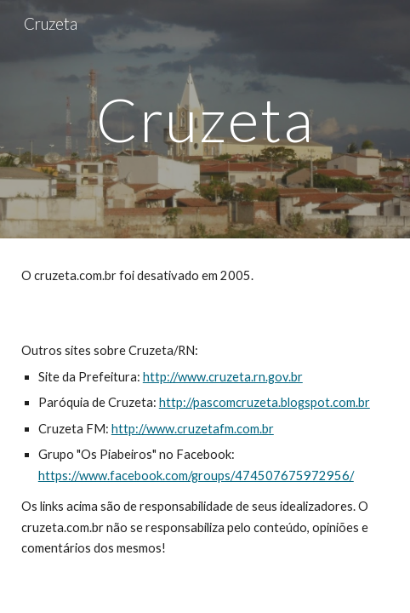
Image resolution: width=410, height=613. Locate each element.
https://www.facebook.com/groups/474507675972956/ (196, 475)
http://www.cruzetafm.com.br (192, 428)
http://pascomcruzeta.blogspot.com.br (264, 402)
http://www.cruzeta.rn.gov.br (223, 377)
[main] (205, 120)
